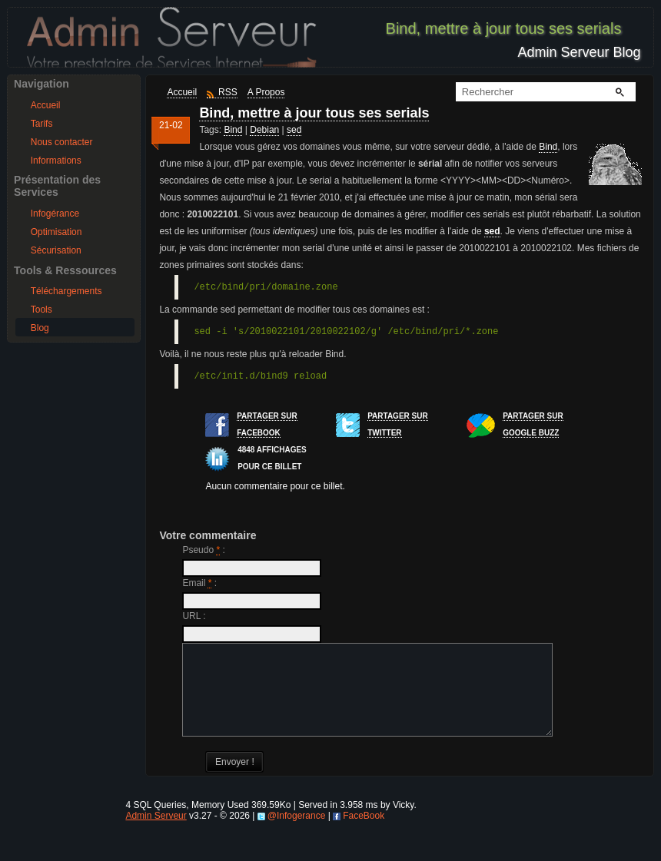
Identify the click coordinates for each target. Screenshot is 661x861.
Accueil (46, 105)
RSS (227, 92)
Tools (41, 309)
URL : (193, 616)
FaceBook (363, 834)
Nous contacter (62, 142)
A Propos (266, 92)
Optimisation (56, 232)
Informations (56, 160)
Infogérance (55, 213)
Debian (264, 129)
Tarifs (42, 123)
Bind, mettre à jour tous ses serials (314, 113)
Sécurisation (56, 250)
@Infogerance (296, 834)
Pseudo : (203, 550)
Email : (199, 583)
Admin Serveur (155, 834)
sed (294, 129)
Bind (233, 129)
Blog (40, 328)
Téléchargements (66, 291)
